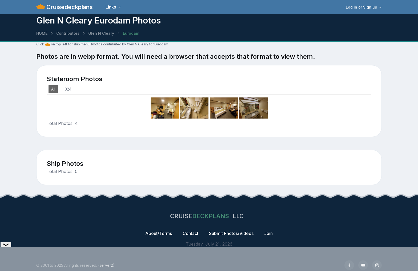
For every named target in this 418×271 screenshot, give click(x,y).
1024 (67, 89)
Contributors (67, 33)
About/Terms (158, 233)
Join (268, 233)
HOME (41, 33)
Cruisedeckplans (69, 6)
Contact (190, 233)
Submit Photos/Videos (231, 233)
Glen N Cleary (101, 33)
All (53, 89)
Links (111, 7)
